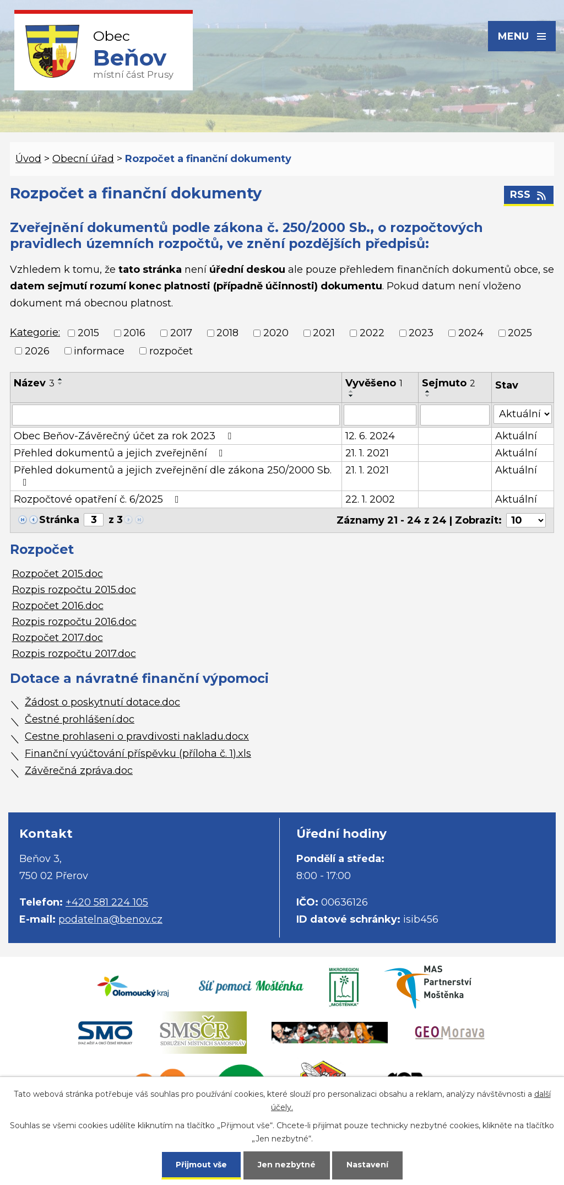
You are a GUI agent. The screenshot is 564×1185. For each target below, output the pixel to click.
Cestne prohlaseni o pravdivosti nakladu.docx (137, 736)
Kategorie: (35, 332)
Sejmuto (448, 383)
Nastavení (368, 1164)
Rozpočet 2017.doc (57, 638)
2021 (324, 333)
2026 (37, 351)
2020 (276, 333)
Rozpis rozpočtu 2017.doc (74, 654)
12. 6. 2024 (370, 436)
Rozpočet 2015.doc (57, 574)
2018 (227, 333)
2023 (421, 333)
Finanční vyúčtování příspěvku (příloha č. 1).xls (138, 753)
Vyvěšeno (374, 383)
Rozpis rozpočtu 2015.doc (74, 590)
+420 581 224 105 (107, 902)
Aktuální (516, 436)
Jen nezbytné (287, 1164)
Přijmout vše (201, 1164)
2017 (181, 333)
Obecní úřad (83, 159)
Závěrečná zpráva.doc (79, 770)
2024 (471, 333)
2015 (88, 333)
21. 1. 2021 (367, 453)
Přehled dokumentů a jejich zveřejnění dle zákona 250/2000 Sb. (173, 475)
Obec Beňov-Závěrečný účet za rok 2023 (125, 436)
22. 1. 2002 (370, 499)
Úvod (28, 159)
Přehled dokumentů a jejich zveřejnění (120, 453)
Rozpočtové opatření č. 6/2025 (98, 499)
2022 (372, 333)
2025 (520, 333)
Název (34, 383)
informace (99, 351)
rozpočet (171, 351)
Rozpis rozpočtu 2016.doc (74, 622)
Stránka (59, 520)
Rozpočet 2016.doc (58, 606)
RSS (529, 195)
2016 (134, 333)
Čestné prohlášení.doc (79, 719)
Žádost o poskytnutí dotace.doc (102, 702)
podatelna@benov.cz (110, 919)
